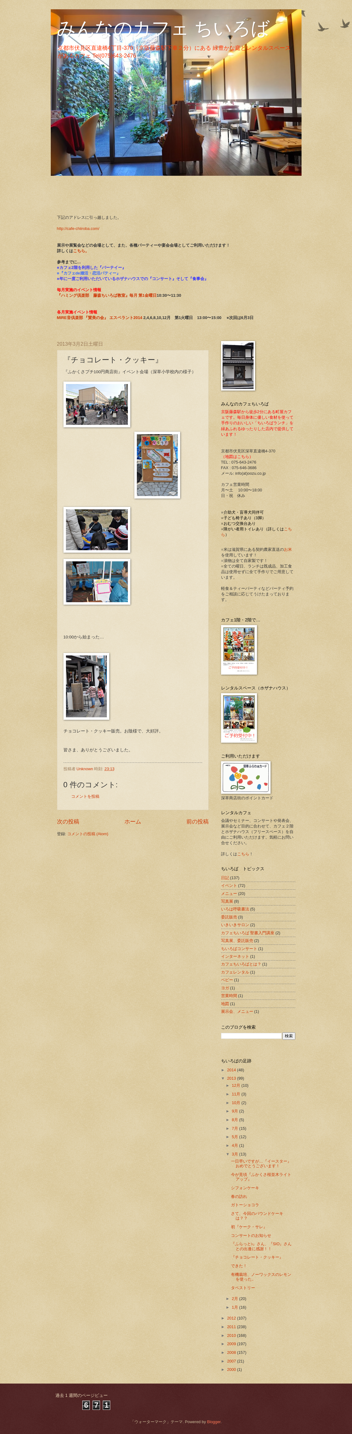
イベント (229, 885)
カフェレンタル (235, 972)
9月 (235, 1111)
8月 (235, 1119)
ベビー (227, 980)
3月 (235, 1154)
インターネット (235, 956)
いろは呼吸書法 (235, 909)
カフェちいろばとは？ (241, 964)
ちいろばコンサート (239, 948)
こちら (243, 854)
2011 (232, 1326)
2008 (232, 1352)
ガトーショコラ (245, 1205)
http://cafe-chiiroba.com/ (78, 228)
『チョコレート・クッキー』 (257, 1257)
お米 (288, 549)
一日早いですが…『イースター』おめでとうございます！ (261, 1163)
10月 (236, 1102)
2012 (232, 1318)
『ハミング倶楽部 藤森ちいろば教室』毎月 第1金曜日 (107, 295)
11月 (236, 1094)
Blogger (214, 1421)
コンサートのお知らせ (251, 1235)
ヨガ (225, 988)
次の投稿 (68, 822)
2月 (235, 1298)
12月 (236, 1085)
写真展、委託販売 (237, 940)
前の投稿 (197, 822)
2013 (232, 1078)
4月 (235, 1145)
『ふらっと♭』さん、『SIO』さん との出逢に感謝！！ (263, 1246)
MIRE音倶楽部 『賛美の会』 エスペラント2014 (100, 317)
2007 (232, 1361)
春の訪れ (239, 1196)
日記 (225, 877)
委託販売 (229, 917)
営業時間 (229, 995)
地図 (225, 1003)
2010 (232, 1335)
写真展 (227, 901)
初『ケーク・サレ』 (249, 1227)
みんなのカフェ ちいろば (163, 28)
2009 (232, 1343)
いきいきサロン (235, 924)
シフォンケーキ (245, 1188)
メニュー (229, 893)
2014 (232, 1070)
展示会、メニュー (237, 1011)
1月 (235, 1307)
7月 (235, 1128)
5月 (235, 1136)
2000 (232, 1369)
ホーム (132, 822)
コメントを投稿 (85, 796)
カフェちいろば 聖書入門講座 (248, 933)
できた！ (239, 1265)
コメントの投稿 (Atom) (87, 833)
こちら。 (81, 250)
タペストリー (243, 1287)
